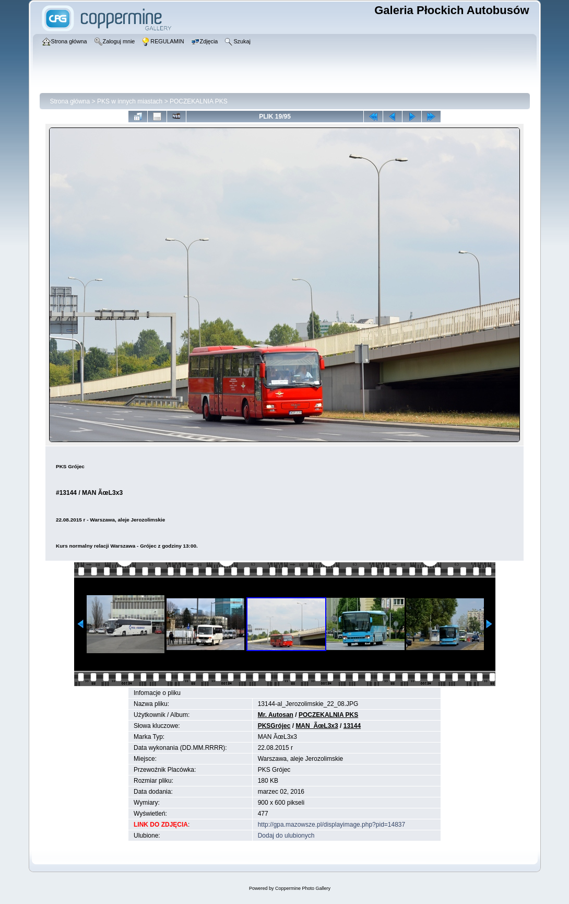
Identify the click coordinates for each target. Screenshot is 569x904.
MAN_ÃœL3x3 (316, 725)
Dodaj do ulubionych (286, 835)
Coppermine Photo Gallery (302, 888)
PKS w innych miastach (129, 101)
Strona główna (70, 101)
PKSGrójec (274, 725)
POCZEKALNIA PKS (199, 101)
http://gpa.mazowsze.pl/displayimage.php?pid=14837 (332, 824)
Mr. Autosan (275, 714)
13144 (352, 725)
